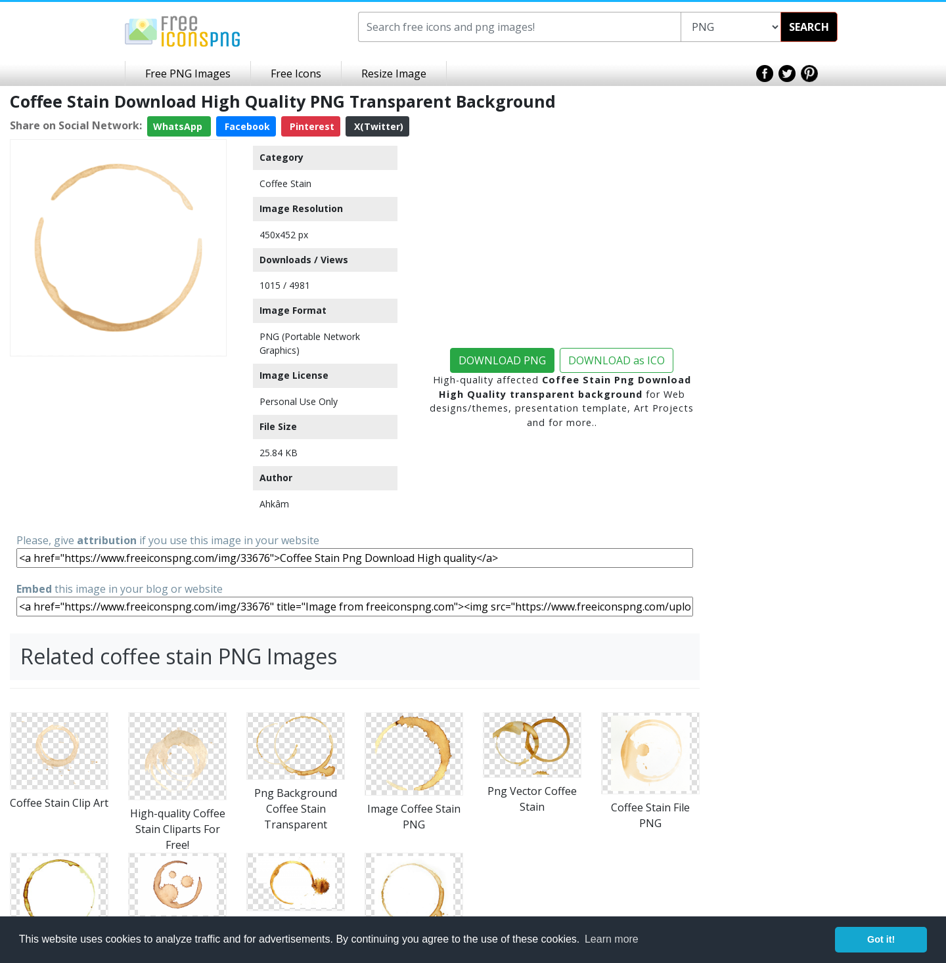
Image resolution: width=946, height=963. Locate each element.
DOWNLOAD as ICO (616, 360)
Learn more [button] (612, 939)
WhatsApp (179, 126)
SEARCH (809, 27)
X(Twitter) (377, 126)
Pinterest (310, 126)
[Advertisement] (118, 444)
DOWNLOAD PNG (502, 360)
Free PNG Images (188, 73)
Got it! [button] (881, 939)
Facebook (246, 126)
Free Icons (296, 73)
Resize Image (393, 73)
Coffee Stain (285, 183)
